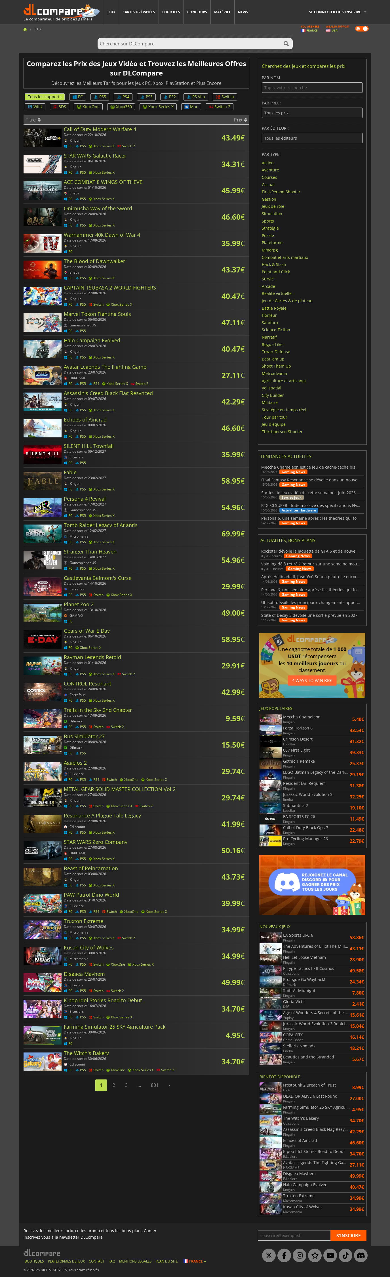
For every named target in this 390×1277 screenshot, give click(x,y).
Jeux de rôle (273, 206)
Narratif (269, 337)
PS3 (146, 96)
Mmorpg (270, 250)
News (243, 12)
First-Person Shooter (281, 191)
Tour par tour (274, 417)
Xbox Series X (158, 106)
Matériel (222, 12)
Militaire (270, 402)
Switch (225, 96)
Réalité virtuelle (277, 293)
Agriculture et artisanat (284, 380)
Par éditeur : (312, 134)
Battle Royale (274, 308)
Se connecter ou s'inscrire (335, 12)
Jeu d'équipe (274, 424)
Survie (268, 279)
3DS (59, 106)
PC (77, 96)
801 (155, 1085)
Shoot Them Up (276, 366)
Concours (197, 12)
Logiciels (171, 12)
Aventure (270, 170)
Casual (268, 184)
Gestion (269, 199)
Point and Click (276, 271)
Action (268, 162)
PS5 (100, 96)
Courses (269, 177)
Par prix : (312, 109)
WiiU (35, 106)
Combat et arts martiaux (285, 257)
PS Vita (196, 96)
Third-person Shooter (282, 431)
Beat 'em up (273, 358)
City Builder (273, 395)
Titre (33, 120)
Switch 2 (219, 106)
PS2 (169, 96)
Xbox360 (121, 106)
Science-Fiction (276, 329)
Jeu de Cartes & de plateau (287, 300)
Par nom (312, 84)
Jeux (111, 12)
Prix (240, 120)
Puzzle (268, 235)
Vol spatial (271, 388)
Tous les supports (45, 96)
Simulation (272, 213)
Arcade (268, 286)
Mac (191, 106)
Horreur (269, 315)
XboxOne (88, 106)
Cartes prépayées (139, 12)
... (139, 1085)
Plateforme (272, 242)
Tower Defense (276, 351)
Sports (268, 220)
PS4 (123, 96)
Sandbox (270, 322)
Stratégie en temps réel (284, 409)
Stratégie (270, 228)
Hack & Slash (274, 264)
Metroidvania (274, 373)
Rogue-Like (272, 344)
